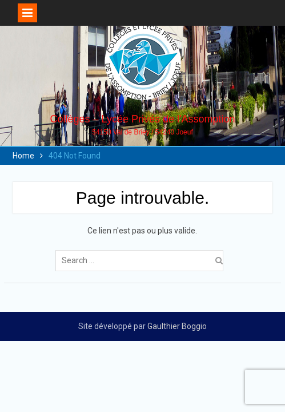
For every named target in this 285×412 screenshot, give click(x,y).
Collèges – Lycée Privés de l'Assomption (142, 119)
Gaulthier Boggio (177, 326)
